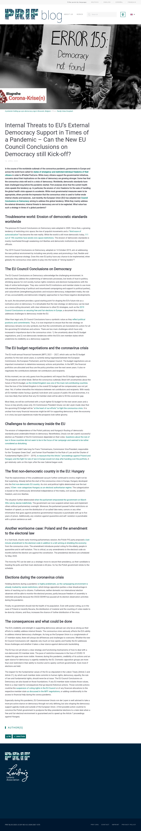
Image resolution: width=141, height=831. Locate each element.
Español (119, 2)
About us (68, 14)
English (107, 2)
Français (132, 2)
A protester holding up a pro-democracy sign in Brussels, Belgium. (28, 111)
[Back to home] (33, 14)
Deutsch (95, 2)
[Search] (102, 14)
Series (80, 14)
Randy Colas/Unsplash (65, 111)
